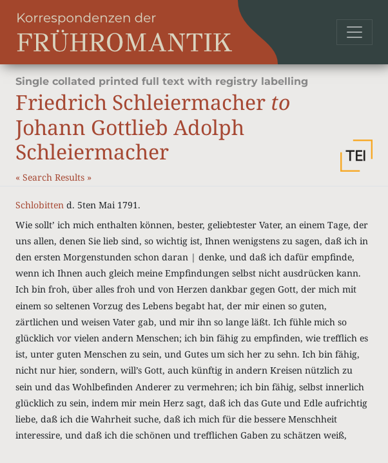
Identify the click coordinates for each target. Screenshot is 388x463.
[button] (356, 156)
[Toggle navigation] (354, 32)
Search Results (55, 177)
